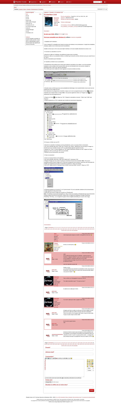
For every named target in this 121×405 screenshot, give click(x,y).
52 (85, 229)
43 (70, 229)
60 (65, 230)
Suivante (75, 230)
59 (63, 230)
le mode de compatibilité (75, 37)
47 (76, 229)
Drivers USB (28, 20)
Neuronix (56, 18)
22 (84, 227)
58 (62, 230)
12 (68, 227)
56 (91, 229)
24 (88, 227)
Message (56, 25)
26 (91, 227)
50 (81, 229)
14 (71, 227)
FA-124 (66, 34)
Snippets (28, 9)
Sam (55, 233)
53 (86, 229)
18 (78, 227)
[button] (33, 2)
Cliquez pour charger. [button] (47, 5)
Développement (34, 9)
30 (48, 229)
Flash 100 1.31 (29, 23)
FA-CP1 (27, 18)
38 (61, 229)
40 (65, 229)
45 (73, 229)
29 (46, 229)
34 (55, 229)
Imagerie (21, 9)
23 (86, 227)
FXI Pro (60, 34)
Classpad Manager (30, 29)
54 (88, 229)
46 (75, 229)
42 (68, 229)
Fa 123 (27, 31)
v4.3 (33, 397)
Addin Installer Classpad (31, 21)
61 (67, 230)
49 (80, 229)
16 (74, 227)
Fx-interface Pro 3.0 (30, 25)
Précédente (50, 227)
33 (53, 229)
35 (56, 229)
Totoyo (56, 243)
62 (68, 230)
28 (45, 229)
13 (69, 227)
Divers (24, 9)
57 (93, 229)
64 (72, 230)
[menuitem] (33, 2)
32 (51, 229)
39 (63, 229)
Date (40, 14)
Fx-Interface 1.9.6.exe (66, 25)
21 (83, 227)
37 (60, 229)
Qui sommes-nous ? (77, 397)
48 (78, 229)
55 (90, 229)
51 (83, 229)
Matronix (56, 277)
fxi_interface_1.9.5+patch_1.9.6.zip (69, 26)
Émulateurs (41, 9)
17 (76, 227)
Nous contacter (69, 397)
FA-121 (27, 17)
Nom (27, 14)
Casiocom (28, 28)
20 (81, 227)
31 (50, 229)
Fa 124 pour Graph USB (31, 26)
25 (89, 227)
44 (71, 229)
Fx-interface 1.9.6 (29, 32)
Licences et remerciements (89, 397)
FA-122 (27, 15)
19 (79, 227)
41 (66, 229)
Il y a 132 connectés (60, 397)
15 (73, 227)
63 (70, 230)
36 (58, 229)
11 (66, 227)
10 (64, 227)
